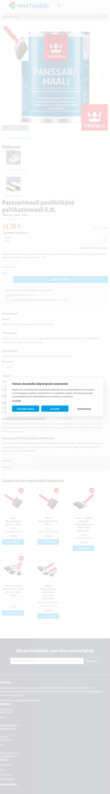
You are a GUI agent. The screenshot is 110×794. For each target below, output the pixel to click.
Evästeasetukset (84, 408)
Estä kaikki (54, 408)
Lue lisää (16, 400)
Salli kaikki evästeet (25, 408)
